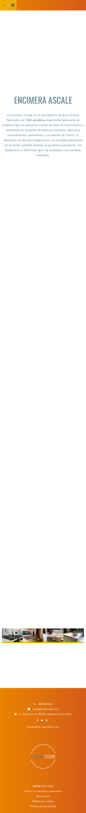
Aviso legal (43, 796)
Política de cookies (43, 801)
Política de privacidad (43, 806)
